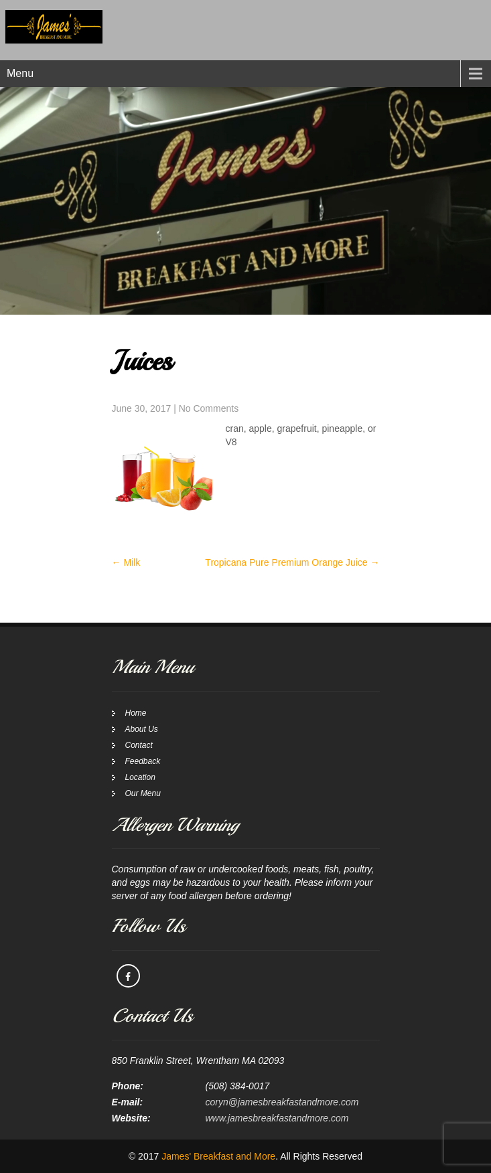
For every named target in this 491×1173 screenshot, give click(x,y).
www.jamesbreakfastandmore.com (277, 1118)
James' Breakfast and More (218, 1156)
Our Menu (143, 793)
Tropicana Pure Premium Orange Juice (292, 562)
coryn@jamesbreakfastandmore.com (282, 1102)
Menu (20, 73)
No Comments (208, 408)
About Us (141, 729)
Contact (139, 745)
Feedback (143, 761)
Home (136, 713)
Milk (126, 562)
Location (140, 777)
